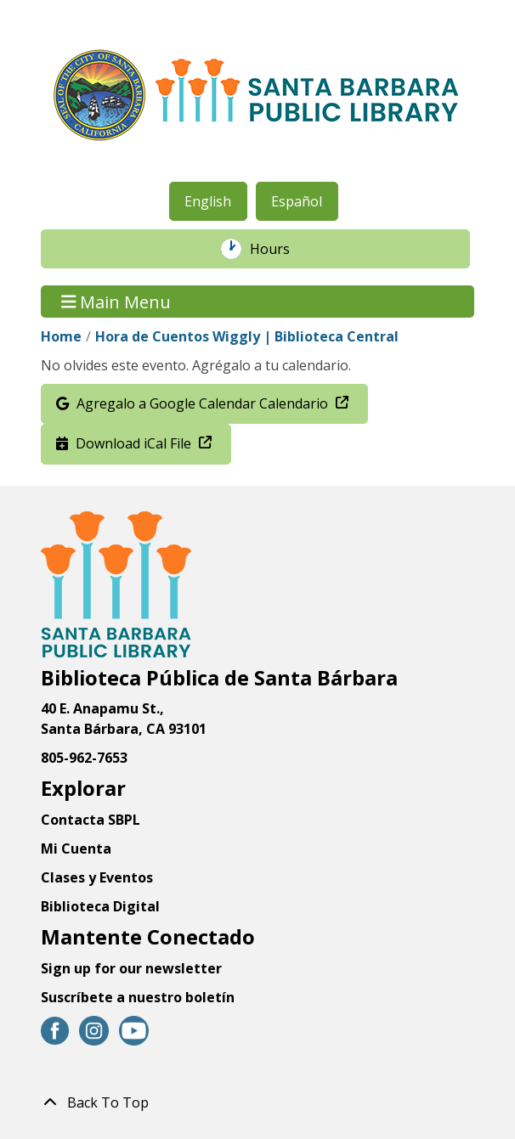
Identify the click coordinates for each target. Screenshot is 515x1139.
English (207, 201)
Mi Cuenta (76, 848)
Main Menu (116, 301)
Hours (279, 249)
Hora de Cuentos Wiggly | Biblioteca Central (247, 336)
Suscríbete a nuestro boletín (138, 997)
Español (296, 201)
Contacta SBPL (90, 819)
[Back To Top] (257, 1102)
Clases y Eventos (97, 877)
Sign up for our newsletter (131, 968)
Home (61, 336)
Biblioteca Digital (100, 906)
